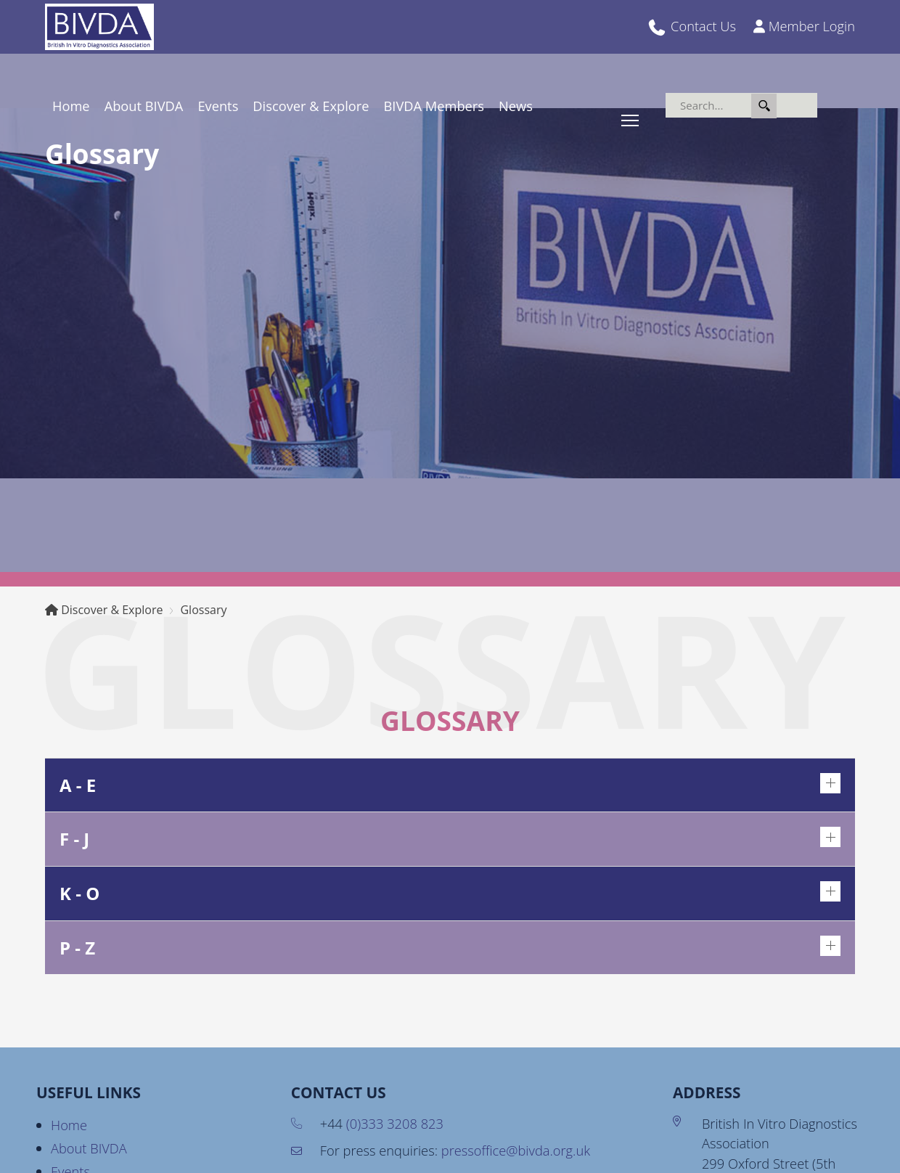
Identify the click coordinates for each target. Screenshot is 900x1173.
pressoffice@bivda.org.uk (515, 1150)
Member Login (812, 26)
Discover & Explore (311, 106)
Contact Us (703, 26)
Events (217, 106)
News (516, 106)
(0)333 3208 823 (394, 1123)
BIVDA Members (434, 106)
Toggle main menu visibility (631, 118)
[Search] (741, 105)
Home (71, 106)
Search (764, 106)
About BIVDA (144, 106)
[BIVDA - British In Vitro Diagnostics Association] (99, 25)
